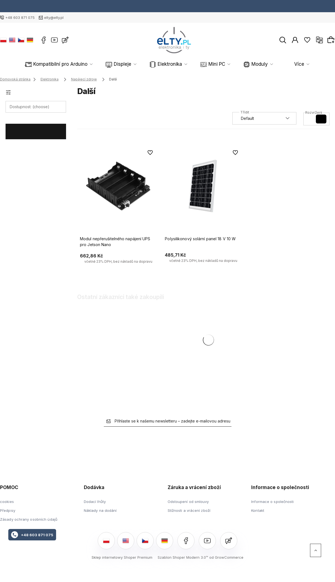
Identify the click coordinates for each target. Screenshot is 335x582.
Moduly (207, 64)
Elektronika (133, 64)
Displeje (94, 64)
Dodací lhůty (95, 501)
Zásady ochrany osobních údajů (28, 519)
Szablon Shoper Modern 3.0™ (183, 557)
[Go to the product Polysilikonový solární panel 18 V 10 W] (203, 186)
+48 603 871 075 (20, 17)
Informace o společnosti (272, 501)
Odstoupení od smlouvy (188, 501)
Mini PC (171, 64)
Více (313, 64)
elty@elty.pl (54, 17)
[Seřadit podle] (264, 118)
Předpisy (7, 510)
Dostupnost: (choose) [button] (29, 106)
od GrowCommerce (226, 557)
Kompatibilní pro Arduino (43, 64)
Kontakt (257, 510)
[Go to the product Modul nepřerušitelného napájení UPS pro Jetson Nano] (118, 186)
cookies (7, 501)
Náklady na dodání (100, 510)
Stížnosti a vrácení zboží (189, 510)
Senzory (280, 64)
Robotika (243, 64)
